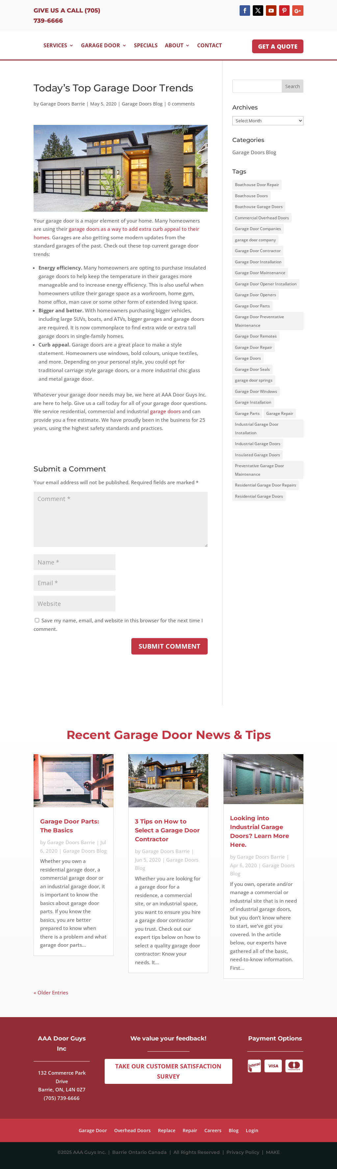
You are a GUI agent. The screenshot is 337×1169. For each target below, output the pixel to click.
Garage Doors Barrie (62, 104)
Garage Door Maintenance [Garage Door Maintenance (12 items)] (260, 272)
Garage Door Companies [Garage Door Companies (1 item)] (258, 228)
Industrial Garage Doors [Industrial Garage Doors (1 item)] (257, 443)
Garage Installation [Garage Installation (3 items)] (253, 402)
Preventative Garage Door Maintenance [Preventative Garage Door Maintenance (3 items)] (259, 470)
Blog (234, 1130)
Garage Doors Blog (142, 104)
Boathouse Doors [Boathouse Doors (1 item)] (251, 196)
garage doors (165, 411)
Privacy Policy (244, 1152)
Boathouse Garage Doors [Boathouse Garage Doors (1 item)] (259, 206)
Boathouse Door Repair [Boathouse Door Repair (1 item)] (257, 184)
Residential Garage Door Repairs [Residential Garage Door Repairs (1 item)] (265, 485)
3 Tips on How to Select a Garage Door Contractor (167, 830)
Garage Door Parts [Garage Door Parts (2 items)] (252, 306)
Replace (166, 1130)
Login (252, 1130)
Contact (209, 45)
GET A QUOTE (278, 46)
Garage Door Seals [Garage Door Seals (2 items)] (252, 369)
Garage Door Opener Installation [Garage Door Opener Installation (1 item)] (266, 284)
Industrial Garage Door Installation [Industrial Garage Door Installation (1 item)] (256, 428)
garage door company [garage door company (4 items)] (255, 240)
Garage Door (100, 45)
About (174, 45)
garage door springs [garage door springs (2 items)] (253, 380)
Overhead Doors (132, 1130)
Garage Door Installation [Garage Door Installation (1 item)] (258, 262)
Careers (212, 1130)
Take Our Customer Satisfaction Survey (168, 1071)
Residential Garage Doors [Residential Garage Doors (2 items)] (259, 496)
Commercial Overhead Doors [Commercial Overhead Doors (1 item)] (262, 218)
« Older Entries (51, 992)
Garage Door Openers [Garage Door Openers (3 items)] (255, 295)
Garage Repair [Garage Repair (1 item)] (279, 413)
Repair (190, 1130)
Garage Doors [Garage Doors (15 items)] (248, 358)
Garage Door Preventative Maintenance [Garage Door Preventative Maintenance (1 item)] (259, 321)
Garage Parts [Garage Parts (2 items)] (247, 413)
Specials (146, 45)
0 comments (181, 104)
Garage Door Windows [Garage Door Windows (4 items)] (256, 391)
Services (55, 45)
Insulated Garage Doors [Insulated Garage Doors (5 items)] (257, 455)
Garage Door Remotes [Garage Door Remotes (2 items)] (256, 336)
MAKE (273, 1152)
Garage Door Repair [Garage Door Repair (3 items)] (253, 347)
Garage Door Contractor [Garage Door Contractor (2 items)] (258, 250)
